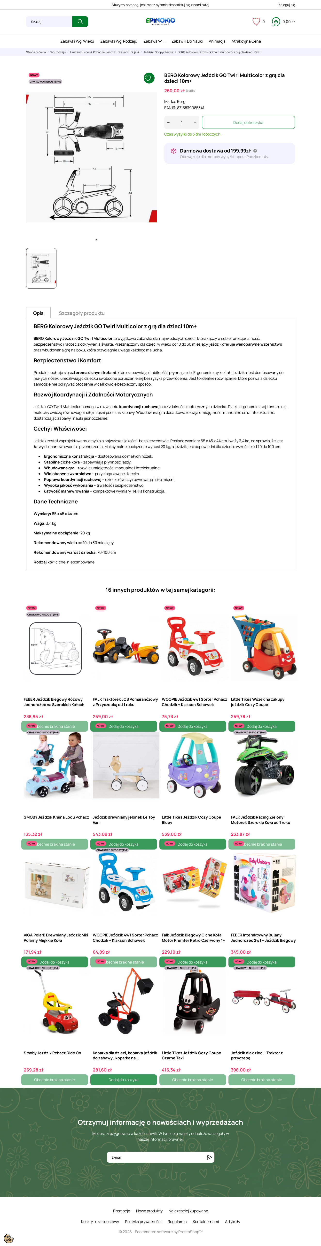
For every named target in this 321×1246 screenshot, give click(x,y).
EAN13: (170, 107)
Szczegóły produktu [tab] (82, 313)
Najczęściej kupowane (188, 1211)
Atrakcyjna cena (246, 41)
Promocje (121, 1211)
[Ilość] (181, 122)
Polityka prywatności (143, 1221)
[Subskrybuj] (209, 1157)
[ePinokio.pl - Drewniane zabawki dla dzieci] (160, 22)
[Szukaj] (49, 21)
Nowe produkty (149, 1211)
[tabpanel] (91, 157)
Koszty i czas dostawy (100, 1221)
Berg (181, 101)
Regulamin (177, 1221)
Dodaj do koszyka (248, 122)
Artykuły (232, 1221)
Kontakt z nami (206, 1221)
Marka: (170, 101)
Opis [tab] (38, 313)
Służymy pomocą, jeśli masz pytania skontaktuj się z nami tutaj (160, 4)
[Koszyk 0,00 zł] (283, 21)
